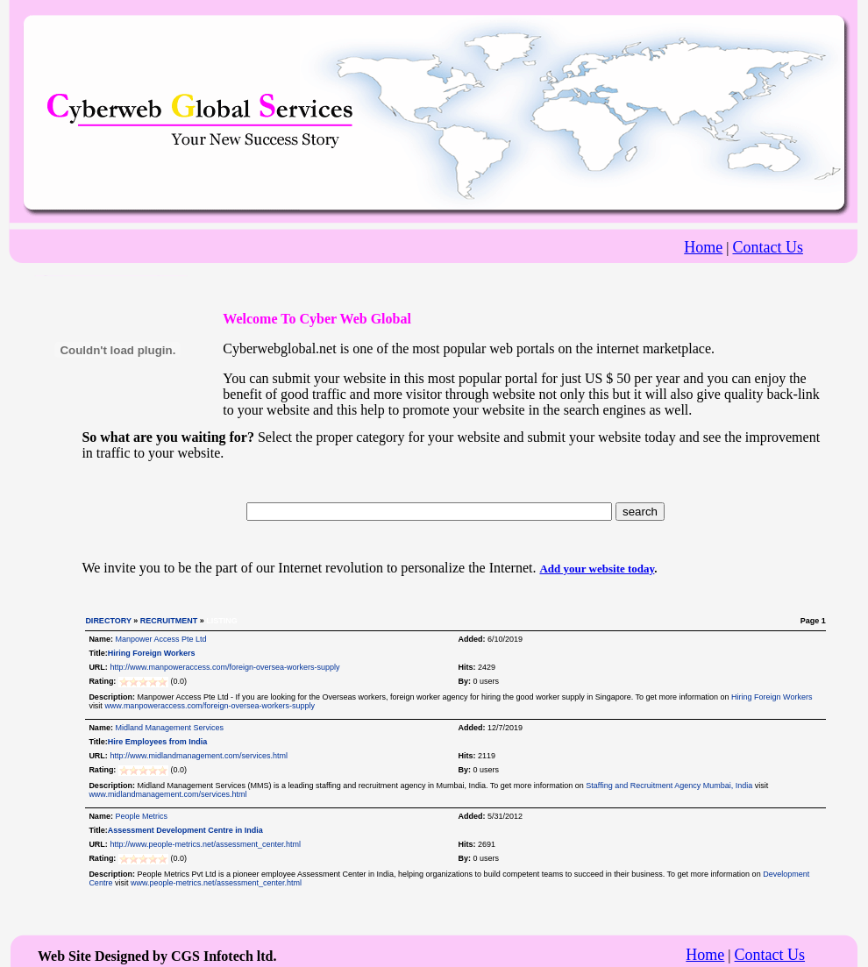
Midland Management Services (169, 727)
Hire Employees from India (158, 741)
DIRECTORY (108, 620)
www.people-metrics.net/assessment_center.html (216, 882)
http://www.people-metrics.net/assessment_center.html (205, 844)
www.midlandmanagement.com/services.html (167, 794)
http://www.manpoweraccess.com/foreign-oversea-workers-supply (224, 667)
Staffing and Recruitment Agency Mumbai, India (669, 785)
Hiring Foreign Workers (152, 653)
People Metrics (141, 816)
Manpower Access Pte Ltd (160, 639)
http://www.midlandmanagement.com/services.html (199, 755)
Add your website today (596, 568)
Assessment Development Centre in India (185, 830)
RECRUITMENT (169, 620)
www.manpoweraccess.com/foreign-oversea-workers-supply (209, 705)
